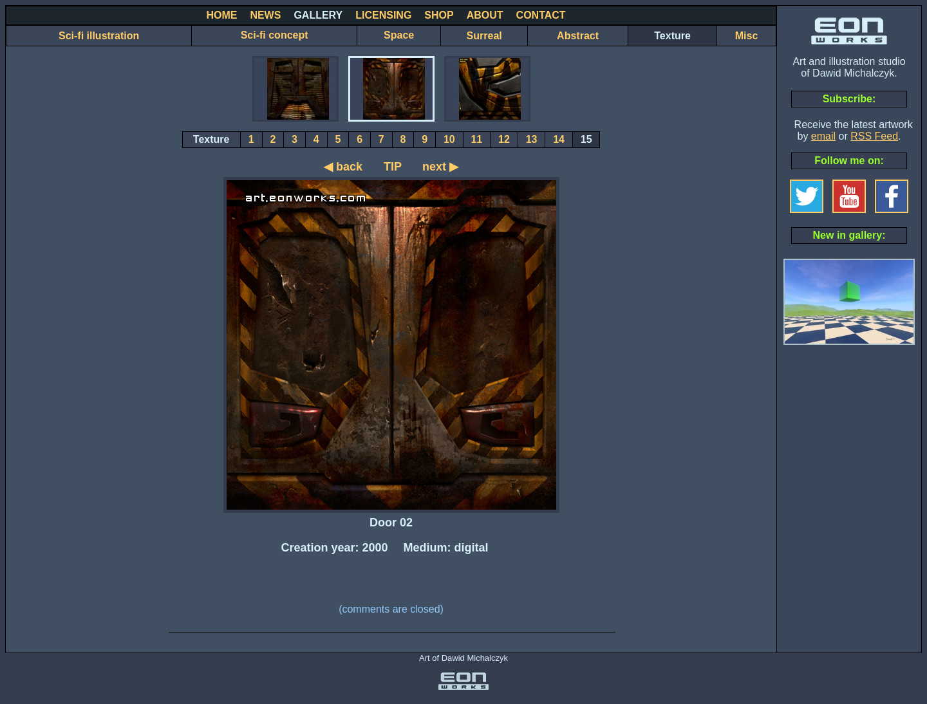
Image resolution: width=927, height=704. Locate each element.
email (823, 136)
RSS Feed (874, 136)
